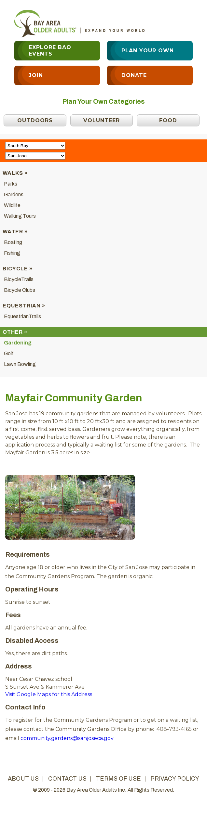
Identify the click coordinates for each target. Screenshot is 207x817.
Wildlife (12, 205)
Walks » (15, 173)
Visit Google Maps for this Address (48, 694)
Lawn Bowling (20, 364)
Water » (15, 231)
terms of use (118, 778)
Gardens (13, 194)
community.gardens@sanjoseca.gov (67, 738)
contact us (67, 778)
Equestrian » (24, 305)
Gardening (18, 342)
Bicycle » (18, 268)
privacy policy (174, 778)
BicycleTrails (19, 279)
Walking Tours (20, 216)
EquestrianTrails (22, 316)
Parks (10, 184)
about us (23, 778)
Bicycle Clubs (19, 290)
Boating (13, 242)
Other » (15, 332)
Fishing (12, 253)
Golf (9, 353)
